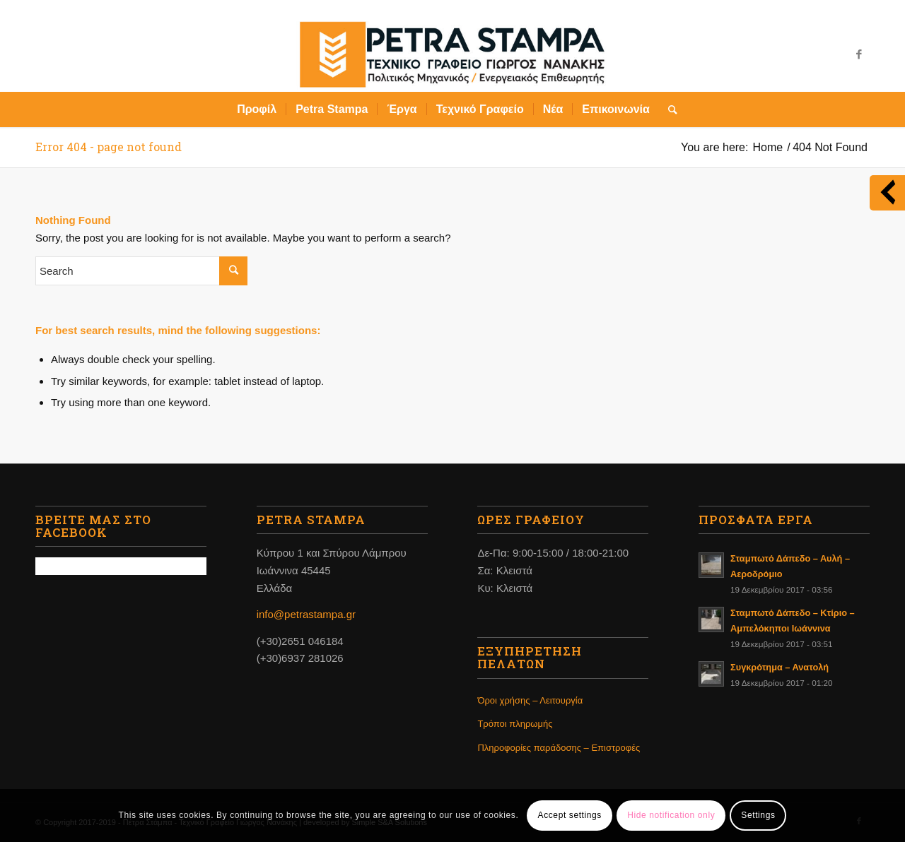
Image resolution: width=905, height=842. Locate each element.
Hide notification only (671, 815)
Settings (758, 815)
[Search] (668, 109)
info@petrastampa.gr (306, 614)
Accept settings (570, 815)
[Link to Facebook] (859, 54)
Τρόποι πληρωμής (514, 723)
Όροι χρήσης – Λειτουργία (530, 700)
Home (767, 147)
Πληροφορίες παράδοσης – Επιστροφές (558, 747)
